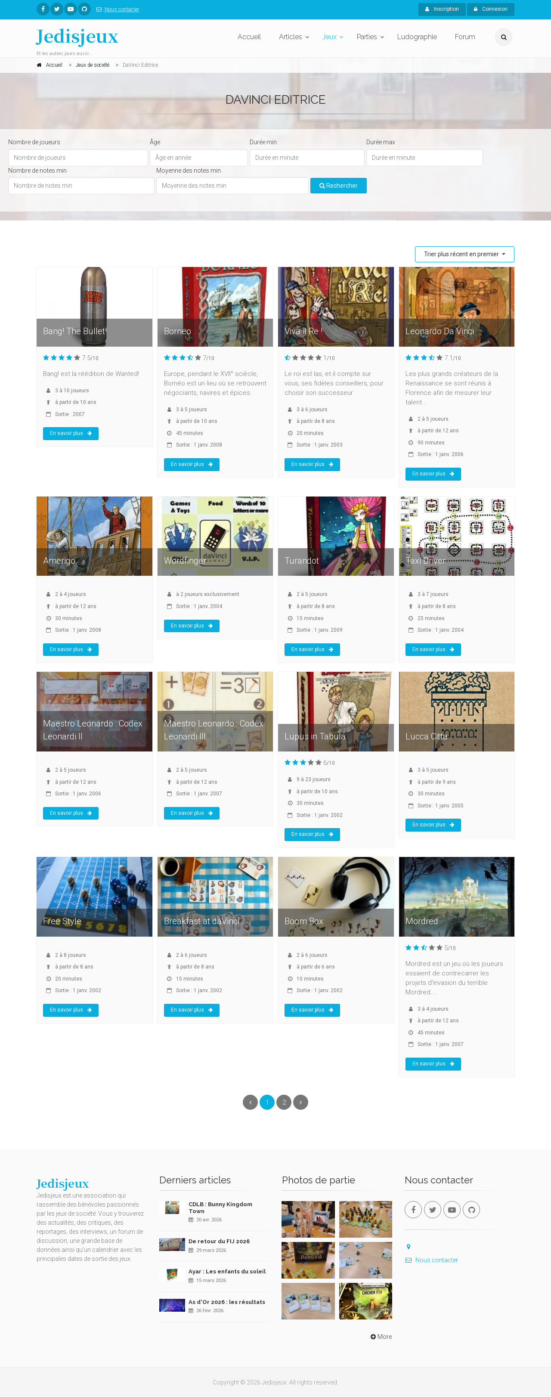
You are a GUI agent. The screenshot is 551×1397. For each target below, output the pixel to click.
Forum (465, 37)
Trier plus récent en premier (462, 254)
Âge (155, 142)
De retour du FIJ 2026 (219, 1241)
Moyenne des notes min (188, 170)
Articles (290, 37)
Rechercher (338, 185)
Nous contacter (116, 9)
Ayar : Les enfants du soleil (227, 1271)
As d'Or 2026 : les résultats (227, 1302)
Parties (367, 37)
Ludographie (417, 37)
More (380, 1336)
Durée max (380, 142)
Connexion (491, 9)
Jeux (329, 37)
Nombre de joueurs (34, 142)
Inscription (442, 9)
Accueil (249, 37)
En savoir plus (71, 433)
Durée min (263, 142)
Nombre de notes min (37, 170)
